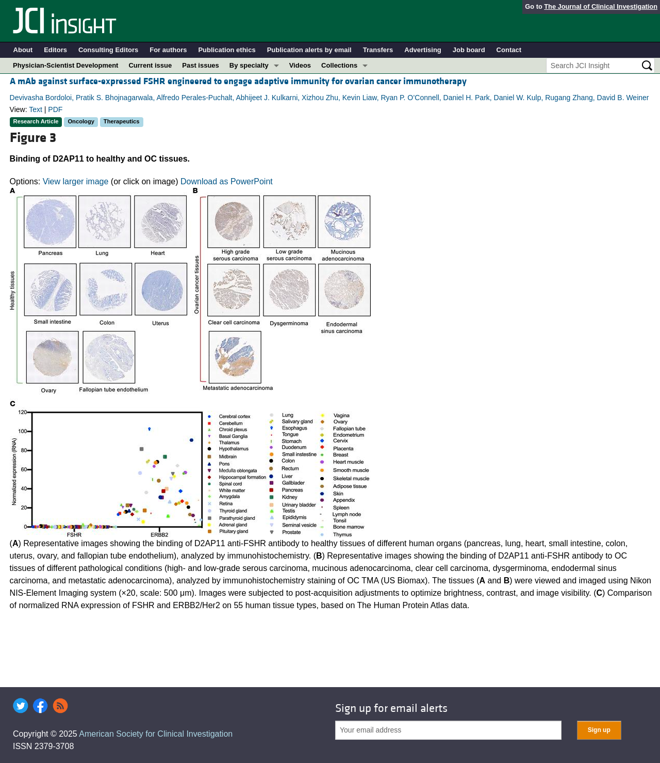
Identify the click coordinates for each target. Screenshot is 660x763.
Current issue (150, 65)
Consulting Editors (108, 50)
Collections (339, 65)
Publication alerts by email (309, 50)
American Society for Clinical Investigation (156, 733)
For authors (168, 50)
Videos (300, 65)
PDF (55, 109)
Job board (469, 50)
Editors (55, 50)
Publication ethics (226, 50)
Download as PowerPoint (226, 181)
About (23, 50)
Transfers (378, 50)
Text (35, 109)
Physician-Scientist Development (65, 65)
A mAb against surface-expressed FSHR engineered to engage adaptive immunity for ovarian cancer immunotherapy (238, 81)
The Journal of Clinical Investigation (600, 6)
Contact (509, 50)
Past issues (200, 65)
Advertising (422, 50)
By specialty (249, 65)
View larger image (76, 181)
